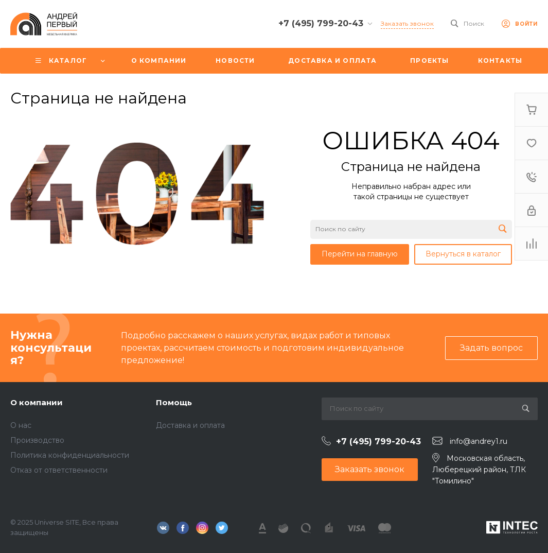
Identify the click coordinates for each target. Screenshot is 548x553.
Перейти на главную (360, 253)
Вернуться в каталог (463, 253)
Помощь (174, 402)
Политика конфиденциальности (69, 455)
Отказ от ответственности (59, 470)
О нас (20, 425)
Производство (37, 440)
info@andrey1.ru (478, 441)
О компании (36, 402)
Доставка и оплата (190, 425)
